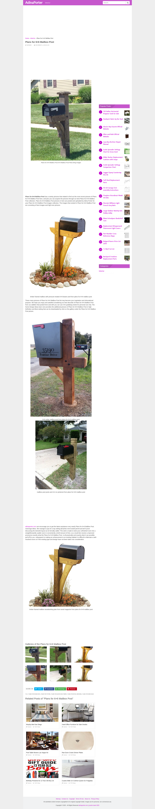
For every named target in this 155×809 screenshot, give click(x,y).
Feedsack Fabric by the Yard (113, 119)
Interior (47, 3)
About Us (87, 799)
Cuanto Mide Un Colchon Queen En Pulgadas (77, 781)
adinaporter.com (30, 526)
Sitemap (58, 799)
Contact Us (65, 799)
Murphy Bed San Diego (34, 724)
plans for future (45, 694)
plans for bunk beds (34, 694)
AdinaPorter (33, 2)
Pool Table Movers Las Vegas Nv (37, 752)
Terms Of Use (80, 799)
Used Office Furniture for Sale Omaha (74, 724)
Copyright (72, 799)
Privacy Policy (95, 799)
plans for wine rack (88, 694)
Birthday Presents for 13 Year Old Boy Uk (40, 781)
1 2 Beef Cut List (108, 249)
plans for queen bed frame (59, 694)
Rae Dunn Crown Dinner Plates (72, 752)
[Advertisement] (77, 22)
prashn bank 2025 (94, 805)
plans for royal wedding (74, 694)
